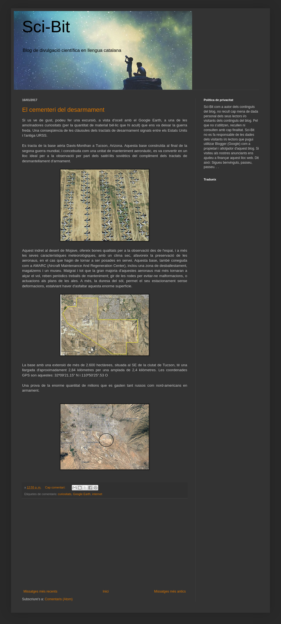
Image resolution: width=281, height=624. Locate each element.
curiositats (64, 494)
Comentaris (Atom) (59, 599)
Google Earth (82, 494)
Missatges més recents (40, 591)
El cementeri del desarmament (63, 109)
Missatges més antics (170, 591)
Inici (105, 591)
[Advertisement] (104, 544)
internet (97, 494)
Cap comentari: (55, 487)
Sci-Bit (46, 26)
